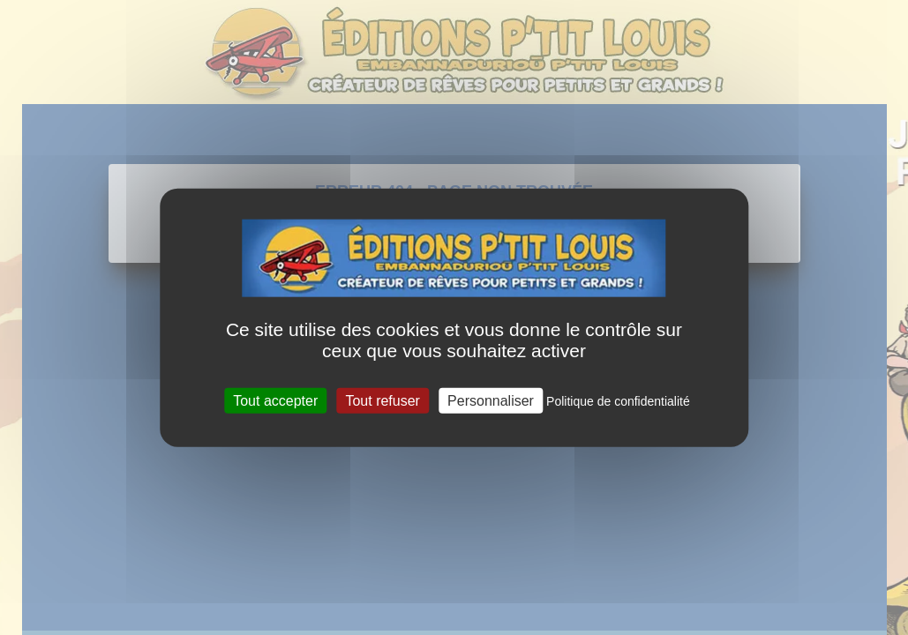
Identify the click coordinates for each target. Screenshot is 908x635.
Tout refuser (382, 399)
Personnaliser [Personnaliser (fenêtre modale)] (490, 399)
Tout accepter (275, 399)
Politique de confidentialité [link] (618, 400)
